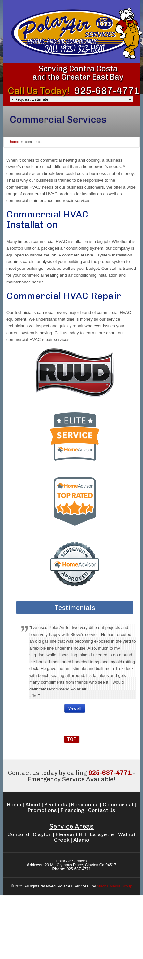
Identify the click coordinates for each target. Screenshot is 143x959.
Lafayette (102, 834)
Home (14, 142)
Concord (18, 834)
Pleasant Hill (71, 834)
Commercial (118, 804)
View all (74, 708)
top (72, 739)
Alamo (81, 840)
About (32, 804)
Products (55, 804)
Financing (72, 810)
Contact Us (101, 810)
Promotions (42, 810)
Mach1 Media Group (114, 886)
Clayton (42, 834)
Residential (85, 804)
